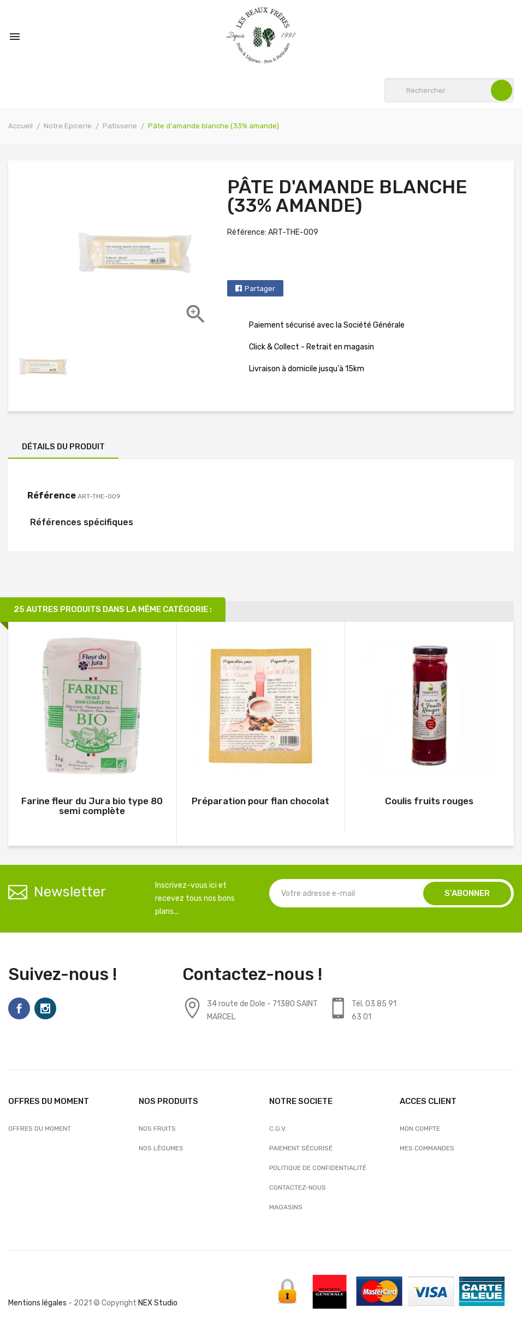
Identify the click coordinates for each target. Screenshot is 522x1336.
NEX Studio (157, 1303)
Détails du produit (63, 447)
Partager (260, 288)
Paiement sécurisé (301, 1148)
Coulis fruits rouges (429, 801)
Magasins (285, 1207)
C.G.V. (278, 1128)
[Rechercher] (449, 90)
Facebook (19, 1008)
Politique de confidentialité (317, 1168)
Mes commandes (427, 1148)
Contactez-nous (297, 1187)
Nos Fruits (157, 1128)
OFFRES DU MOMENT (39, 1128)
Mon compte (420, 1128)
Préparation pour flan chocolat (260, 801)
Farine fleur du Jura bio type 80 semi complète (92, 806)
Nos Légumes (161, 1148)
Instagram (45, 1008)
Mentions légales (37, 1303)
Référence (51, 495)
